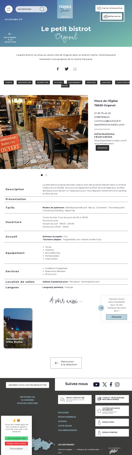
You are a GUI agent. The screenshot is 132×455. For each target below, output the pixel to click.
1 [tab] (42, 175)
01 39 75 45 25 (102, 113)
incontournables (67, 416)
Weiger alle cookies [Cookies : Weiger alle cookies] (16, 443)
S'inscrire (117, 317)
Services (91, 82)
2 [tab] (46, 175)
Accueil (58, 82)
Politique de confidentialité (88, 448)
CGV (60, 452)
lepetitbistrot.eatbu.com (109, 124)
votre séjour (65, 425)
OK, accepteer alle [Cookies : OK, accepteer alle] (16, 438)
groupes (62, 420)
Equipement (74, 82)
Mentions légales (65, 448)
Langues (106, 82)
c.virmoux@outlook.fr (107, 120)
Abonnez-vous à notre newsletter (28, 385)
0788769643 (101, 117)
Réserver (102, 148)
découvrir (63, 411)
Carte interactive (110, 8)
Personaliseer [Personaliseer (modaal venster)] (16, 448)
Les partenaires (66, 443)
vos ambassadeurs (68, 429)
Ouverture (42, 82)
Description (24, 82)
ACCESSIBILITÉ (13, 19)
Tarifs (8, 82)
